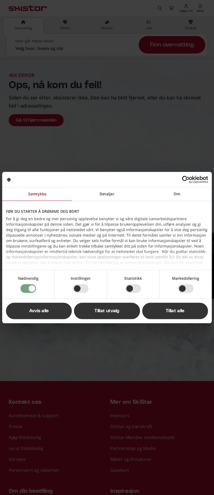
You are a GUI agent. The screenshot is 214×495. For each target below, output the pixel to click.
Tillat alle (175, 311)
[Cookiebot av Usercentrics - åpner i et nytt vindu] (184, 179)
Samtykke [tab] (37, 193)
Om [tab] (177, 193)
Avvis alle (39, 311)
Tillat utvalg (106, 311)
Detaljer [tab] (107, 193)
